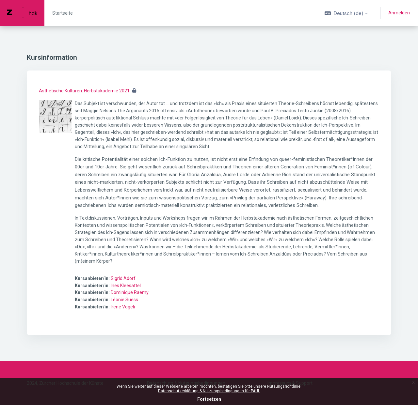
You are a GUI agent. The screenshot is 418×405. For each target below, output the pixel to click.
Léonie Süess (124, 299)
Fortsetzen (209, 399)
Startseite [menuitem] (62, 13)
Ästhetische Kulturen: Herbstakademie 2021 (84, 90)
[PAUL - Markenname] (22, 13)
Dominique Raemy (130, 292)
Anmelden (399, 12)
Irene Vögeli (123, 306)
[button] (346, 13)
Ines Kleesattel (126, 285)
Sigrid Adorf (123, 278)
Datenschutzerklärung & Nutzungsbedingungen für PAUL (209, 391)
